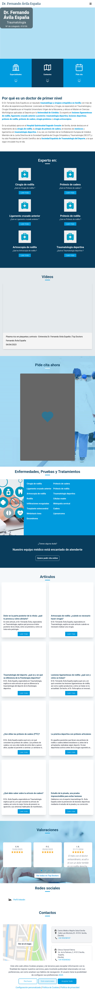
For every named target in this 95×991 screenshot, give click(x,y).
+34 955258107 (64, 938)
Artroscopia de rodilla (36, 493)
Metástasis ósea (34, 513)
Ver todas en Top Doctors (47, 875)
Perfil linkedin (19, 899)
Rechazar (28, 981)
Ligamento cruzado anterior (39, 488)
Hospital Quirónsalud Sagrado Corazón (44, 125)
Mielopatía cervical (61, 503)
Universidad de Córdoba (48, 112)
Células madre (59, 498)
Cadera (56, 508)
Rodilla (30, 498)
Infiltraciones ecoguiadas (38, 503)
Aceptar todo (67, 981)
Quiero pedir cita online (47, 558)
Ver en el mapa (24, 944)
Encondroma (32, 518)
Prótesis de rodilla (61, 488)
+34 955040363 (64, 960)
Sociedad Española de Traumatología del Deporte (63, 138)
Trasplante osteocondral (37, 508)
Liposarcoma (59, 513)
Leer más (25, 193)
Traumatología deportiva (64, 493)
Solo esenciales (47, 981)
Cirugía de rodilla (34, 483)
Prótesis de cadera (61, 483)
